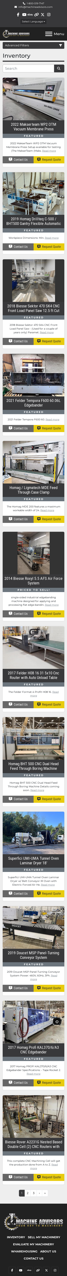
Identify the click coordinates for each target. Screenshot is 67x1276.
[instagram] (49, 15)
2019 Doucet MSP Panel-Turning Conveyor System (33, 955)
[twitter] (43, 15)
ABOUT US (48, 1251)
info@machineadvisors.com (35, 6)
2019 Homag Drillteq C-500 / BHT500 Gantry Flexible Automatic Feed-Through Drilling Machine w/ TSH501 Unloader (33, 222)
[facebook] (18, 15)
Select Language (32, 21)
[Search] (28, 68)
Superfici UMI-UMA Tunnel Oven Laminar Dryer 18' (33, 860)
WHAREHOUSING (24, 1251)
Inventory (16, 1237)
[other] (36, 15)
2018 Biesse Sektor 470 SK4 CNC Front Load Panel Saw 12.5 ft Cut (33, 308)
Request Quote (49, 159)
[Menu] (48, 34)
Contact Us (18, 159)
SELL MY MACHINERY (44, 1237)
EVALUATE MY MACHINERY (33, 1244)
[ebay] (30, 15)
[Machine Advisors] (33, 1221)
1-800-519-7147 (35, 3)
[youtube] (24, 15)
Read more (49, 150)
